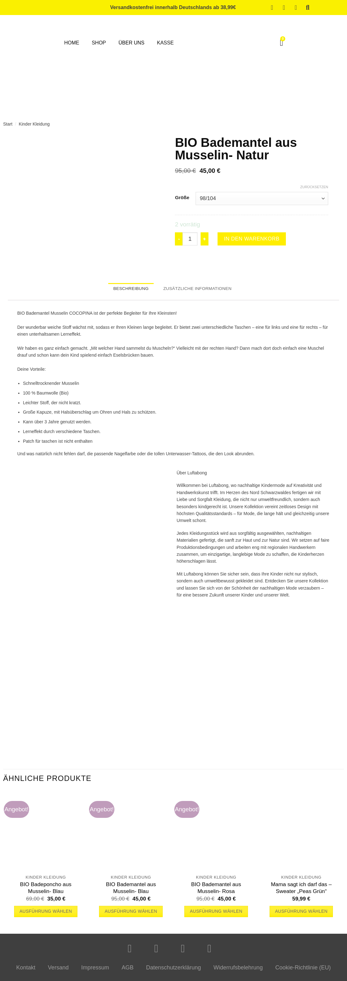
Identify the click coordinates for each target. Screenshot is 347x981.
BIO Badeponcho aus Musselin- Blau (45, 890)
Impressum (95, 971)
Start (8, 123)
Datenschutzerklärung (173, 971)
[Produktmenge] (189, 239)
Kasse (165, 42)
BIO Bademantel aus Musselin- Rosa (216, 890)
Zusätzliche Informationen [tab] (200, 290)
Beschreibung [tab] (126, 290)
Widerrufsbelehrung (238, 971)
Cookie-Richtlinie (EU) (303, 971)
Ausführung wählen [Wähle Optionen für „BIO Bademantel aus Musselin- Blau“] (131, 914)
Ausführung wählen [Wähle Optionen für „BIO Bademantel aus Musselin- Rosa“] (216, 914)
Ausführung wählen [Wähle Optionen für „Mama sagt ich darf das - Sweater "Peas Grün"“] (301, 914)
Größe (182, 197)
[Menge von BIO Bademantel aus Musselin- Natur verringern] (178, 239)
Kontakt (25, 971)
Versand (58, 971)
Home (71, 42)
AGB (128, 971)
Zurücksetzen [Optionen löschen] (314, 187)
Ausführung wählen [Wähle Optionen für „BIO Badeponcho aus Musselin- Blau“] (45, 914)
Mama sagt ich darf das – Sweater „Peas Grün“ (301, 890)
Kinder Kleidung (34, 123)
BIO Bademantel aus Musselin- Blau (131, 890)
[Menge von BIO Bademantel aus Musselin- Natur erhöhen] (205, 239)
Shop (99, 42)
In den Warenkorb (257, 239)
